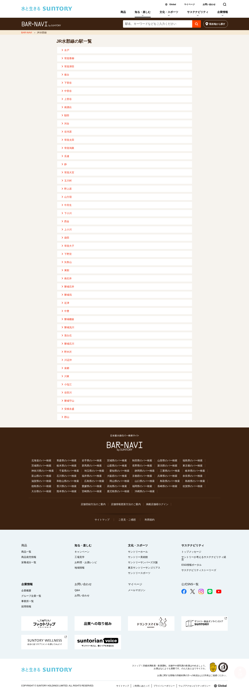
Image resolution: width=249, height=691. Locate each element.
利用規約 (150, 519)
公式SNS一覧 (190, 584)
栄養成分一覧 (28, 562)
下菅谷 (68, 82)
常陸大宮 (69, 172)
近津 (66, 302)
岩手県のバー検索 (92, 460)
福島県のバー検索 (193, 460)
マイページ (189, 4)
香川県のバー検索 (66, 486)
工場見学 (79, 557)
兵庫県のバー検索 (167, 475)
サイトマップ (102, 519)
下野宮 (68, 254)
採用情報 (26, 606)
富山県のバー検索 (41, 475)
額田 (66, 115)
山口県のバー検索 (145, 481)
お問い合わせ (209, 4)
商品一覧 (26, 551)
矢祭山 (68, 262)
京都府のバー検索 (142, 475)
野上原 (68, 188)
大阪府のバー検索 (117, 475)
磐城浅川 (69, 327)
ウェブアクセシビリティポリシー (194, 686)
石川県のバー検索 (66, 475)
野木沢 (68, 351)
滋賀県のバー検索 (41, 481)
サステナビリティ (197, 11)
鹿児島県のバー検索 (118, 491)
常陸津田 (69, 66)
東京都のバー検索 (193, 465)
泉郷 (66, 368)
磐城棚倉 (69, 319)
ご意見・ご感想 (127, 519)
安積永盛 (69, 408)
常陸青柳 (69, 58)
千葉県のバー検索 (69, 470)
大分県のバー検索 (41, 491)
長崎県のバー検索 (167, 486)
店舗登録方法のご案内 (93, 504)
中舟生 (68, 205)
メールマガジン (136, 590)
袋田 (66, 237)
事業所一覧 (27, 601)
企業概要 (26, 590)
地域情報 (79, 567)
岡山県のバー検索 (119, 481)
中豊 (66, 311)
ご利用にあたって (141, 686)
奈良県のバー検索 (193, 475)
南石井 (68, 278)
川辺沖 (68, 360)
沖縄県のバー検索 (145, 491)
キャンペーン (82, 551)
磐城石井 (69, 286)
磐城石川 (69, 343)
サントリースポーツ (139, 573)
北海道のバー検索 (41, 460)
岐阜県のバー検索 (195, 470)
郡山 (66, 417)
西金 (66, 221)
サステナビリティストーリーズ (198, 570)
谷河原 (68, 131)
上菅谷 (68, 99)
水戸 (66, 50)
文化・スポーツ (169, 11)
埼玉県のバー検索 (94, 470)
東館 (66, 270)
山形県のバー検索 (167, 460)
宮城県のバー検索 (117, 460)
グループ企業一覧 (31, 595)
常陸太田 (69, 139)
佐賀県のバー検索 (193, 486)
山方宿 (68, 196)
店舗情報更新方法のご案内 (126, 504)
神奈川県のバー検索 (42, 470)
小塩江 (68, 384)
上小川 (68, 229)
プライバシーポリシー (164, 686)
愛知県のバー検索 (119, 470)
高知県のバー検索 (117, 486)
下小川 (68, 213)
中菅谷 (68, 90)
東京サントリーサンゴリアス (144, 567)
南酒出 (68, 107)
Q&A (77, 590)
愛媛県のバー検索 (92, 486)
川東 (66, 376)
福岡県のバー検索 (142, 486)
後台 (66, 74)
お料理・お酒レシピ (86, 562)
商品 (123, 11)
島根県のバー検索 (195, 481)
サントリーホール (138, 551)
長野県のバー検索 (142, 465)
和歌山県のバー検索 (68, 481)
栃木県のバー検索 (66, 465)
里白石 (68, 335)
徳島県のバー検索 (41, 486)
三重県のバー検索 (170, 470)
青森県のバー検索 (66, 460)
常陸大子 (69, 245)
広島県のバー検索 (94, 481)
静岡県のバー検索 (145, 470)
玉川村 (68, 180)
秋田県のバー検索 (142, 460)
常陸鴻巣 (69, 148)
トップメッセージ (191, 551)
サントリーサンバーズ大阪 (143, 562)
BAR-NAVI (26, 32)
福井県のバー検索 (92, 475)
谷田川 (68, 392)
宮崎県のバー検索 (92, 491)
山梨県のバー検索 (117, 465)
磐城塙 (68, 294)
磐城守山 (69, 400)
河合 (66, 123)
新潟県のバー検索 (167, 465)
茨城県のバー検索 (41, 465)
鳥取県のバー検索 (170, 481)
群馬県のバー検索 (92, 465)
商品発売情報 (28, 557)
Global (172, 4)
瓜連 (66, 156)
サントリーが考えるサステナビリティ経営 (203, 558)
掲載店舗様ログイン (157, 504)
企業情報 (222, 11)
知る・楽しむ (143, 11)
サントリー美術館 (138, 557)
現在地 (217, 24)
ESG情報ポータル (191, 564)
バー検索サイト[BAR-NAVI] (41, 24)
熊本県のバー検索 (66, 491)
